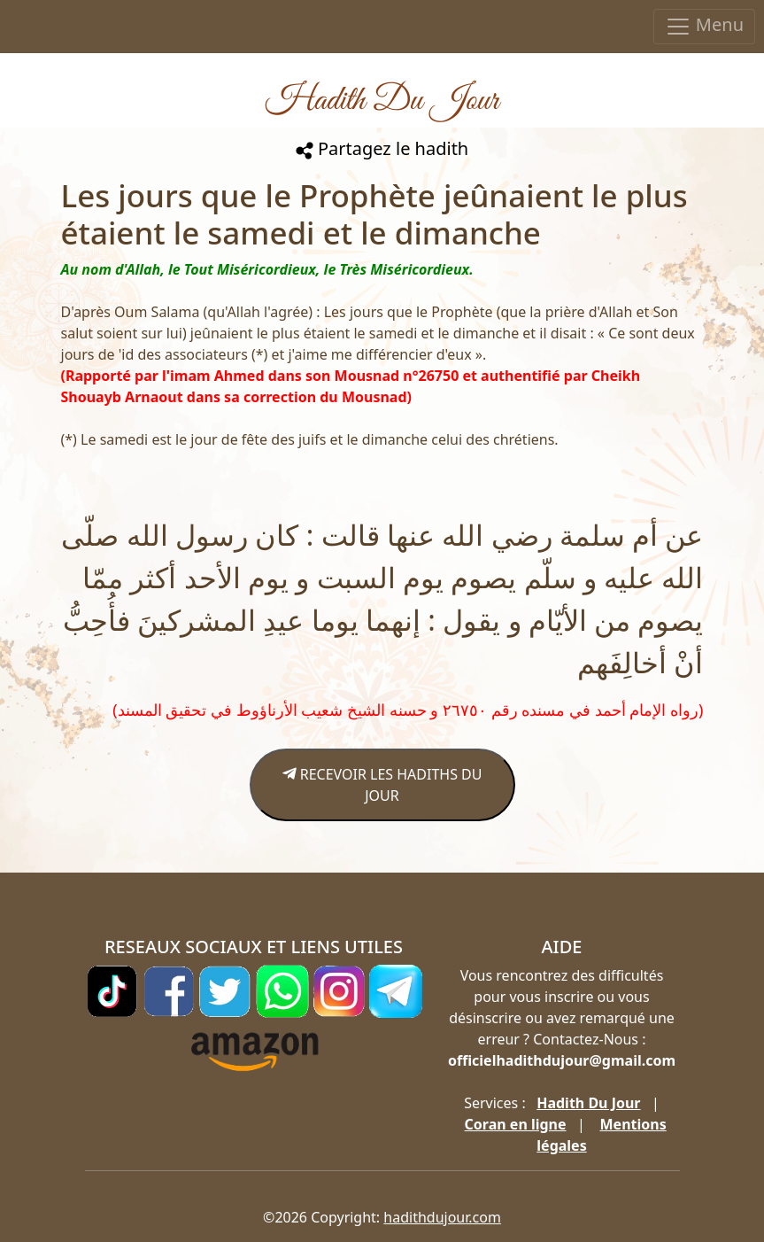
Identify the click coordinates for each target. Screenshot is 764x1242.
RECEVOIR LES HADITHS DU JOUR (382, 785)
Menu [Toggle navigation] (704, 26)
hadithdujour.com (442, 1217)
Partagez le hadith (382, 148)
